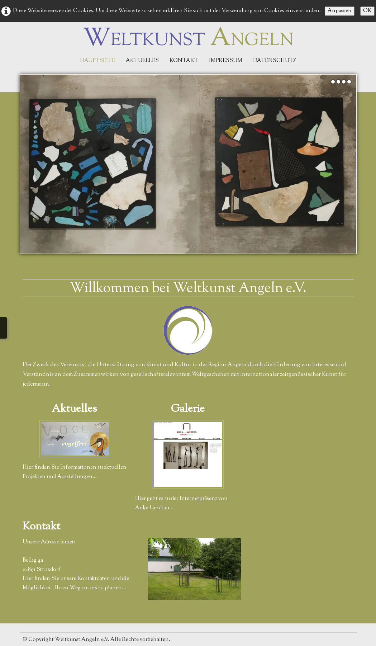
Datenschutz (274, 61)
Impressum (225, 61)
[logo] (188, 39)
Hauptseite (97, 61)
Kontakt (184, 61)
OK (367, 11)
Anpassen (340, 11)
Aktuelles (142, 61)
